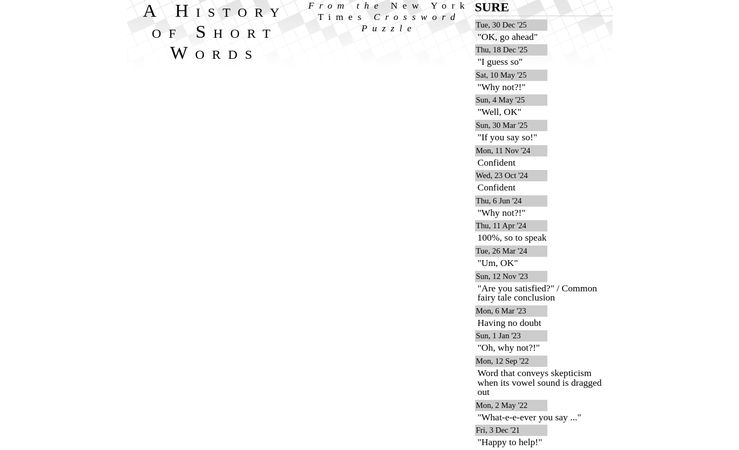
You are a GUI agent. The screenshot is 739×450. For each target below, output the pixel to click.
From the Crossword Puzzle (389, 16)
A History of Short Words (215, 31)
